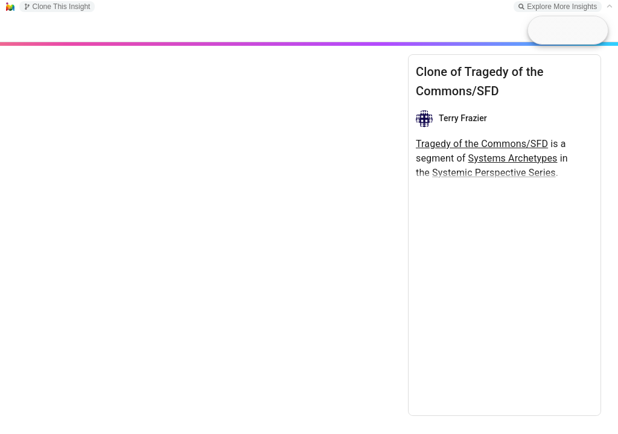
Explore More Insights (557, 6)
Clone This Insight (57, 6)
